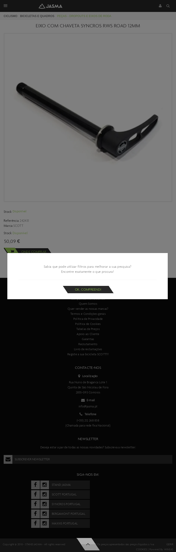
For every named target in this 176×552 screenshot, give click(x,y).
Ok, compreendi (88, 289)
